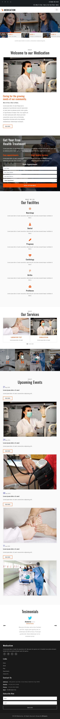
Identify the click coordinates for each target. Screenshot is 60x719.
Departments (6, 671)
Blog (4, 668)
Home (4, 663)
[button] (27, 344)
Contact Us (5, 674)
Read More (7, 126)
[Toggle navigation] (57, 9)
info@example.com (11, 690)
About (4, 665)
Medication (8, 10)
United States (30, 623)
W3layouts (45, 716)
